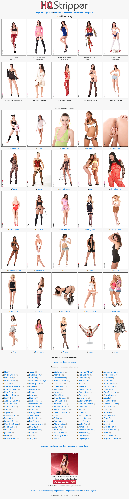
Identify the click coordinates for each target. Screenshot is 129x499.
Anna (91, 352)
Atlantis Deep (10, 395)
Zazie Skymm (14, 230)
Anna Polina (109, 374)
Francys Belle (10, 421)
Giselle (107, 398)
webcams (67, 12)
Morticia (58, 374)
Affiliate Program (89, 490)
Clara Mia (83, 377)
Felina (56, 418)
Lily (55, 415)
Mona (116, 352)
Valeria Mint (109, 421)
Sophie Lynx (65, 311)
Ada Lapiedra (35, 383)
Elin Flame (108, 406)
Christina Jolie (116, 189)
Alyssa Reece (60, 403)
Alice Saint (83, 406)
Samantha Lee (35, 403)
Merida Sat (34, 406)
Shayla (32, 438)
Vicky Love (83, 415)
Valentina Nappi (111, 372)
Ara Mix (57, 389)
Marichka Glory (11, 424)
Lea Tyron (83, 421)
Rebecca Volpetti (61, 409)
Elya (105, 424)
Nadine (116, 270)
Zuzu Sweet (109, 435)
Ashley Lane (90, 230)
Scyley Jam (58, 426)
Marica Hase (9, 380)
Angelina (83, 435)
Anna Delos (109, 418)
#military (63, 362)
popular (39, 12)
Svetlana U (34, 415)
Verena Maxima (111, 403)
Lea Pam (40, 230)
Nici (6, 372)
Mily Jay (32, 426)
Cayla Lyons (84, 438)
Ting (65, 270)
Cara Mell (58, 383)
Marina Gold (84, 380)
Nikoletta (33, 389)
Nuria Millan (39, 352)
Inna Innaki (59, 432)
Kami (56, 438)
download (78, 12)
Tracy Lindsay (60, 398)
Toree (31, 372)
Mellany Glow (60, 435)
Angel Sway (84, 392)
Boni (6, 409)
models (57, 12)
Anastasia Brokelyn (37, 380)
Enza (81, 383)
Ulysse (32, 386)
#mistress (72, 362)
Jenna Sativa (109, 400)
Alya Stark (108, 377)
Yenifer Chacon (61, 380)
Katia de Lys (90, 148)
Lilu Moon (83, 398)
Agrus (56, 429)
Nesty (40, 189)
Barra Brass (109, 395)
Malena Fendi (10, 415)
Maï (31, 435)
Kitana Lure (9, 406)
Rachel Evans (110, 415)
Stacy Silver (59, 395)
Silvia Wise (108, 389)
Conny (32, 395)
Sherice (82, 412)
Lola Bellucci (59, 386)
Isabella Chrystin (14, 270)
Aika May (65, 148)
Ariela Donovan (65, 189)
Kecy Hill (33, 377)
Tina (14, 352)
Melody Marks (116, 230)
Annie (56, 392)
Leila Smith (84, 418)
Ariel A (82, 395)
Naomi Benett (90, 311)
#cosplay (55, 362)
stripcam (89, 12)
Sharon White (60, 406)
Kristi (106, 432)
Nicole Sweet (35, 429)
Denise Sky (109, 426)
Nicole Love (109, 386)
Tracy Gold (14, 311)
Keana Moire (109, 383)
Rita (80, 409)
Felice (6, 435)
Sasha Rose (116, 311)
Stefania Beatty (86, 403)
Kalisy (31, 432)
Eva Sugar (8, 429)
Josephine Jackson (12, 386)
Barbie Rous (34, 418)
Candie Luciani (10, 389)
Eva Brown (34, 421)
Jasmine (7, 432)
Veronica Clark (10, 403)
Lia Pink (7, 398)
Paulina (57, 421)
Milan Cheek (116, 148)
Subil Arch (83, 424)
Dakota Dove (35, 374)
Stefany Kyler (85, 400)
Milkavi (32, 409)
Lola (90, 189)
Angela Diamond (111, 438)
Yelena (65, 352)
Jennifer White (85, 372)
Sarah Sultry (9, 426)
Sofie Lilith (108, 380)
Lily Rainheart (65, 230)
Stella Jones (59, 372)
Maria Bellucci (110, 429)
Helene (32, 392)
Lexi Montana (10, 438)
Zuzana (7, 418)
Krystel (7, 412)
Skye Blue (8, 377)
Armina (82, 426)
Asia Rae (8, 383)
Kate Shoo (8, 392)
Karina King (84, 374)
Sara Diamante (60, 412)
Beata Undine (85, 389)
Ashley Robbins (86, 429)
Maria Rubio (59, 424)
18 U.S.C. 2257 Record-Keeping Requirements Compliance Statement (56, 490)
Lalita (40, 148)
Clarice (107, 409)
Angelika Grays (36, 424)
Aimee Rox (40, 270)
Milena (107, 412)
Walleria (82, 386)
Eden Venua (14, 148)
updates (49, 12)
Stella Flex (40, 311)
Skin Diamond (110, 392)
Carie (91, 270)
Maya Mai (83, 432)
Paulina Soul (59, 400)
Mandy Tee (34, 412)
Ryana (14, 189)
